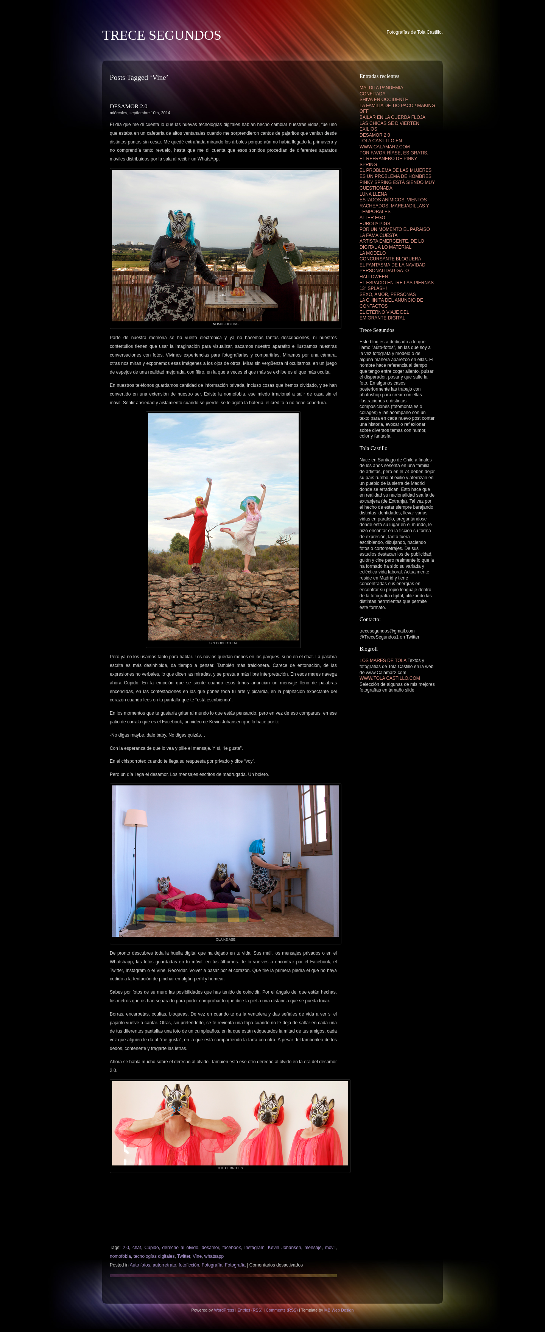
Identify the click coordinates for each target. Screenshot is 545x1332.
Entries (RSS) (249, 1310)
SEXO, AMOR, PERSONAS (388, 294)
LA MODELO (373, 253)
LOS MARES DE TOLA (383, 660)
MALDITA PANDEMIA (381, 87)
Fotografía (212, 1265)
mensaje (312, 1247)
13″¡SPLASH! (373, 288)
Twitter (183, 1256)
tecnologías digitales (154, 1256)
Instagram (254, 1247)
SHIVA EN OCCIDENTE (384, 99)
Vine (197, 1256)
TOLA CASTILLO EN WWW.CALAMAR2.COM (385, 144)
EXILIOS (368, 129)
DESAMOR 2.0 (129, 106)
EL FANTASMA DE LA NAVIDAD (392, 265)
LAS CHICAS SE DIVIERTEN (389, 123)
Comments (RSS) (282, 1310)
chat (136, 1247)
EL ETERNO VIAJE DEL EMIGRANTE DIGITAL (384, 315)
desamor (210, 1247)
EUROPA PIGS (375, 223)
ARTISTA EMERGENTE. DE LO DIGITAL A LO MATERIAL (392, 244)
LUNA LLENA (373, 194)
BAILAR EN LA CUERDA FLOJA (392, 117)
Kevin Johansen (284, 1247)
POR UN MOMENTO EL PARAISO (395, 229)
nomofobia (120, 1256)
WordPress (224, 1310)
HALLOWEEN (374, 276)
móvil (330, 1247)
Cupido (152, 1247)
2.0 (126, 1247)
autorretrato (164, 1265)
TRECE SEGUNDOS (161, 35)
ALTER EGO (372, 217)
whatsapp (214, 1256)
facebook (232, 1247)
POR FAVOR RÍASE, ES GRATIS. (394, 153)
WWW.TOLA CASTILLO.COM (390, 678)
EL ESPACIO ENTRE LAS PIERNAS (397, 282)
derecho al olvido (180, 1247)
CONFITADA (372, 94)
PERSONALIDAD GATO (384, 270)
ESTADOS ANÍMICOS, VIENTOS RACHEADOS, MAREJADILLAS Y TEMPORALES (394, 205)
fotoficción (189, 1265)
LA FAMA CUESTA (378, 235)
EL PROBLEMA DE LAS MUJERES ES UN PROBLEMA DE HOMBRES (395, 173)
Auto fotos (140, 1265)
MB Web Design (339, 1310)
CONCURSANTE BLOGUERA (390, 259)
